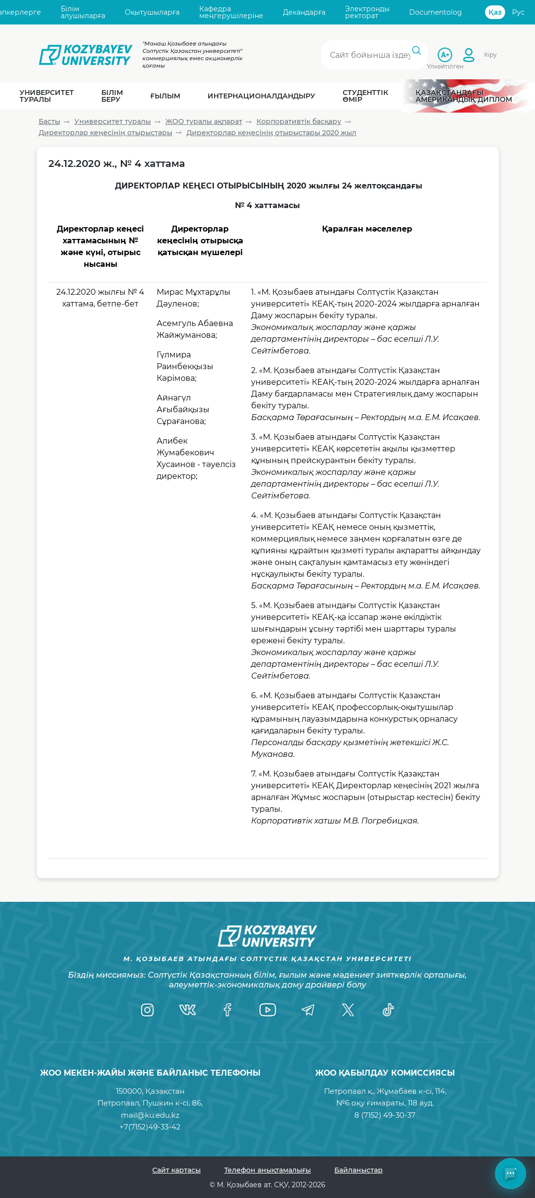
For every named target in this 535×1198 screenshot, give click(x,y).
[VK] (187, 1010)
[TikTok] (388, 1010)
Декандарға (304, 12)
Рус (518, 12)
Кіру (490, 54)
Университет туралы (112, 121)
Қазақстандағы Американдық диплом (464, 96)
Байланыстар (358, 1170)
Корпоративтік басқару (298, 121)
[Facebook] (227, 1010)
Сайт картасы (176, 1170)
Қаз (495, 12)
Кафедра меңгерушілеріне (231, 12)
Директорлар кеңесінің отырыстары (105, 132)
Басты (49, 121)
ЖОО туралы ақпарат (203, 121)
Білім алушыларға (83, 12)
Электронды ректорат (367, 12)
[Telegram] (308, 1010)
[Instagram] (147, 1010)
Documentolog (435, 12)
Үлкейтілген (445, 66)
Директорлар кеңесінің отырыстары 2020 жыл (271, 132)
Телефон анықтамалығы (267, 1170)
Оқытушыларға (152, 12)
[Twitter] (348, 1010)
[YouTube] (267, 1010)
